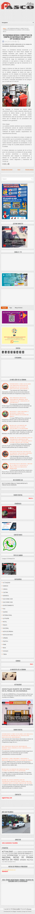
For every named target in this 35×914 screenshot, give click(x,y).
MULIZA (5, 625)
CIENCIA (5, 589)
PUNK (4, 644)
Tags (10, 307)
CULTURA (5, 592)
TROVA (5, 654)
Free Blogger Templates (16, 911)
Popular (4, 307)
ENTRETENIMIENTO (8, 605)
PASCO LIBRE (16, 909)
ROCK (4, 648)
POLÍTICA (5, 641)
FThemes (29, 911)
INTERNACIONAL (7, 615)
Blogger (29, 909)
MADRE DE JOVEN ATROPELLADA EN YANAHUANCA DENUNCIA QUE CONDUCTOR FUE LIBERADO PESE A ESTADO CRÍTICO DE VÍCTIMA (17, 781)
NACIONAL (6, 628)
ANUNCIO (5, 586)
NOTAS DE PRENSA (8, 631)
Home (4, 28)
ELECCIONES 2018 (8, 602)
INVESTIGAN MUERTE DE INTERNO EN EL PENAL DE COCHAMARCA (16, 690)
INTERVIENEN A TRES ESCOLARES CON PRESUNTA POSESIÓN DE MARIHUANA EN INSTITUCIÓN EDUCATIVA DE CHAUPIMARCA (17, 736)
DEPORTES (6, 595)
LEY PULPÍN (6, 618)
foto (4, 609)
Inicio (19, 169)
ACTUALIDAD (6, 582)
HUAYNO (5, 612)
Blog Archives (18, 307)
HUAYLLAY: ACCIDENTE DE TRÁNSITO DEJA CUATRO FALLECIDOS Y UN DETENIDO (19, 427)
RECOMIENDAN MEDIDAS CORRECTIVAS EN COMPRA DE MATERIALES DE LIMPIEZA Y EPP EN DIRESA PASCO (17, 37)
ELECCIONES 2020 (8, 599)
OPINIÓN (5, 638)
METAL (5, 622)
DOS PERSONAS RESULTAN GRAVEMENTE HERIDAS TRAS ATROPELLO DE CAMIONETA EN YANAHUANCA (16, 748)
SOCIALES (5, 651)
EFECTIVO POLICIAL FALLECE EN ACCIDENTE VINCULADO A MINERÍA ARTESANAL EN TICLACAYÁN (21, 453)
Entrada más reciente (6, 169)
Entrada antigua (29, 169)
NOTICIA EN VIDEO (8, 635)
